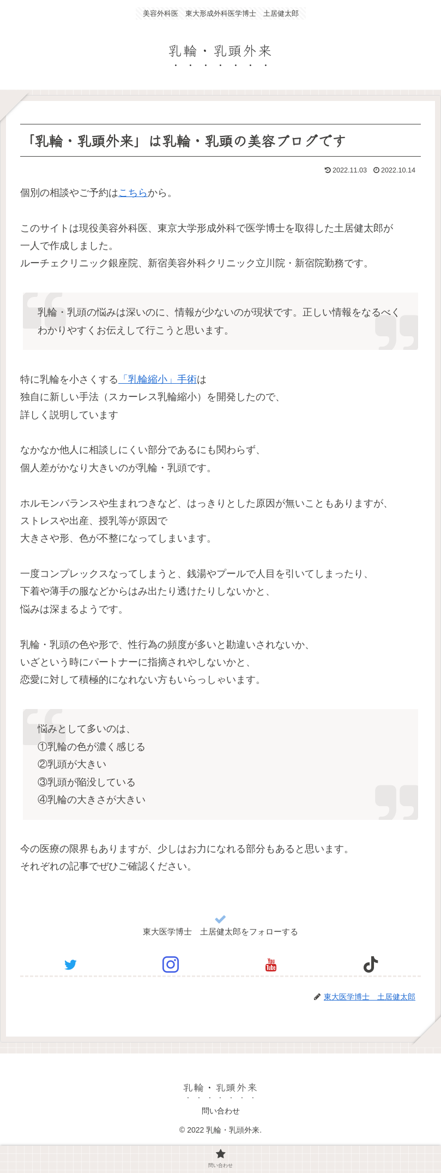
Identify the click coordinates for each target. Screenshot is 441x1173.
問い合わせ (221, 1110)
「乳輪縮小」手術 (157, 379)
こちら (133, 192)
